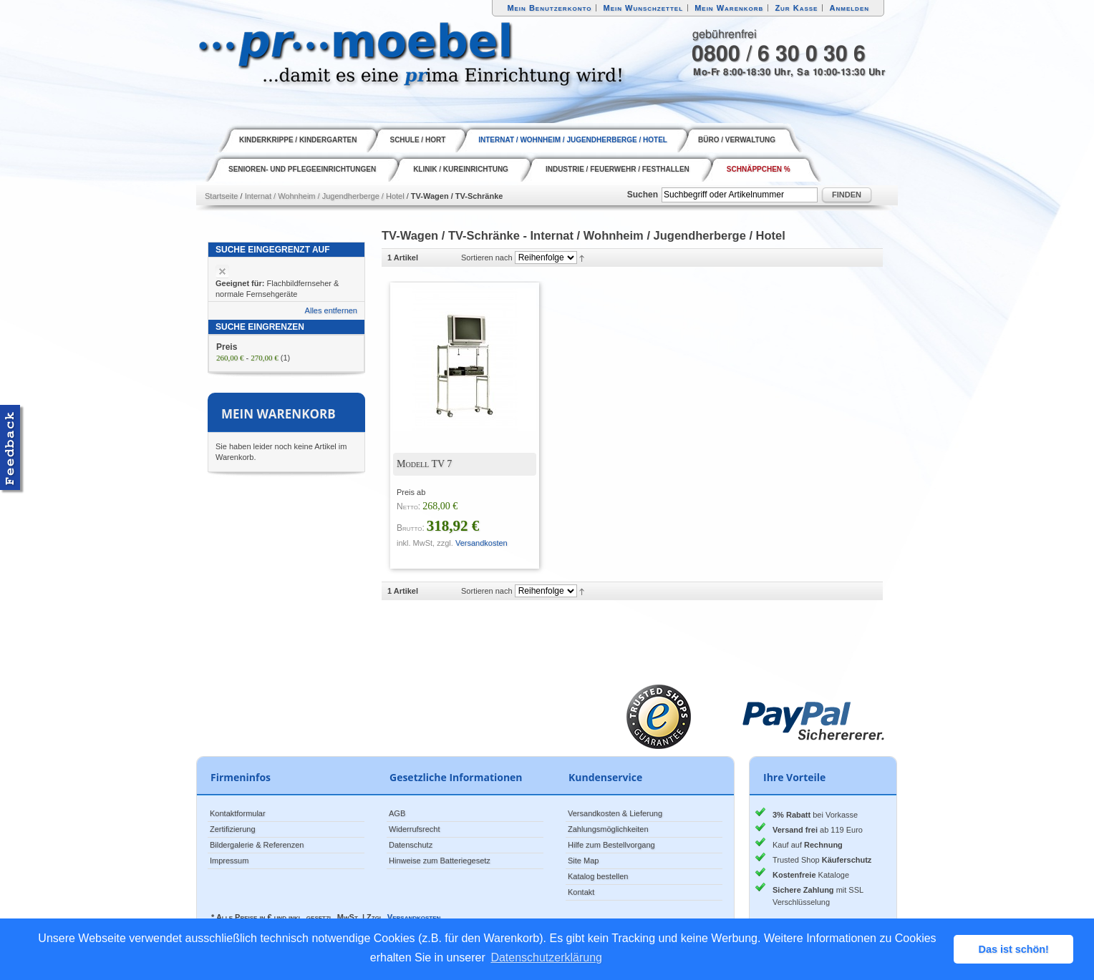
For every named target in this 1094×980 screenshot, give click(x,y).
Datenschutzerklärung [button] (546, 957)
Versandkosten (481, 543)
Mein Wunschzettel (643, 8)
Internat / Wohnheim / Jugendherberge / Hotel (325, 196)
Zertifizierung (233, 829)
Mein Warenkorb (728, 8)
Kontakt (581, 892)
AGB (397, 813)
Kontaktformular (238, 813)
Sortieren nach (487, 257)
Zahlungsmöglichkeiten (608, 829)
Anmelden (850, 8)
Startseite (221, 196)
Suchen (642, 195)
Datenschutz (410, 845)
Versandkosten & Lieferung (615, 813)
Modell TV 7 (424, 464)
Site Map (583, 860)
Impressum (229, 860)
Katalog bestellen (598, 876)
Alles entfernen (331, 310)
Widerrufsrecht (414, 829)
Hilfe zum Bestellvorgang (611, 845)
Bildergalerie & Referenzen (257, 845)
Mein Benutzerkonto (549, 8)
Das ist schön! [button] (1014, 949)
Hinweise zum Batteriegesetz (439, 860)
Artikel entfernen (222, 271)
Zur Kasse (796, 8)
